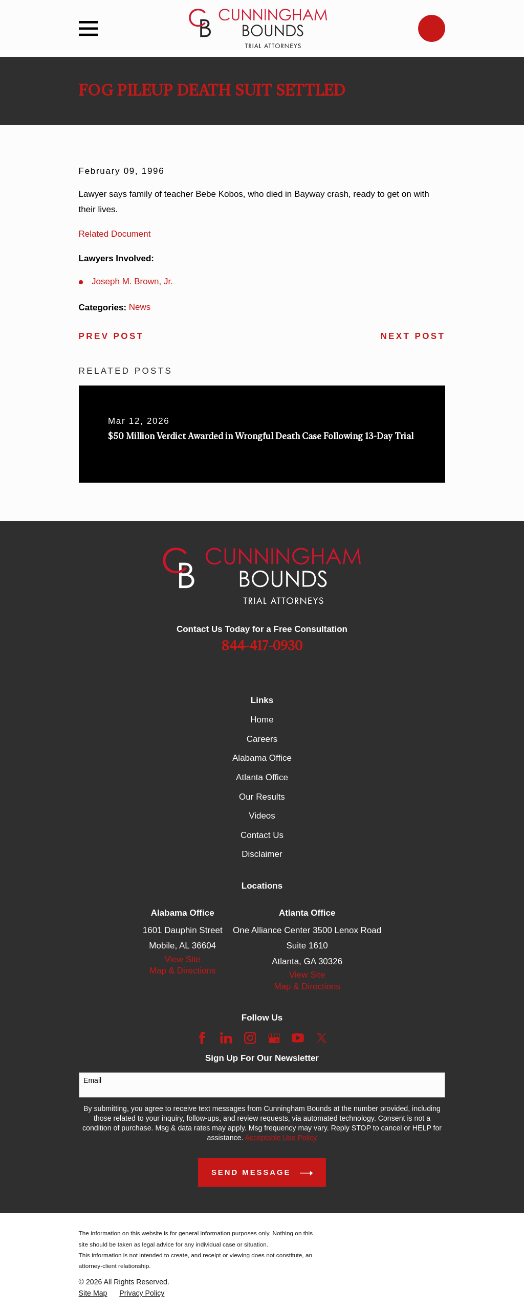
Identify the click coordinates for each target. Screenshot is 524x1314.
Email (92, 1080)
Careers (262, 739)
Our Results (262, 797)
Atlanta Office (262, 777)
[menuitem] (93, 1293)
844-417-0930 (262, 646)
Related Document (115, 234)
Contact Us (262, 835)
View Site (182, 959)
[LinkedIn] (226, 1038)
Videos (262, 816)
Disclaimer (262, 854)
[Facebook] (202, 1038)
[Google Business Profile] (274, 1038)
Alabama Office (262, 758)
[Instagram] (250, 1038)
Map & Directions (182, 971)
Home (261, 719)
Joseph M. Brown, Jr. (132, 281)
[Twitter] (322, 1038)
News (140, 307)
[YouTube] (298, 1038)
